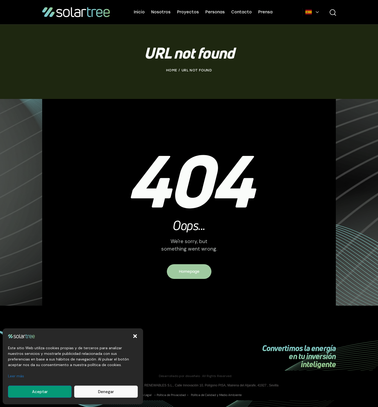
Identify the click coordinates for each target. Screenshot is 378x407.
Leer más (16, 376)
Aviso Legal (144, 395)
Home (171, 70)
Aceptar (40, 391)
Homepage (189, 271)
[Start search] (332, 13)
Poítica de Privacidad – (172, 395)
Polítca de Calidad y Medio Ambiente (215, 395)
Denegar (106, 391)
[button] (135, 336)
